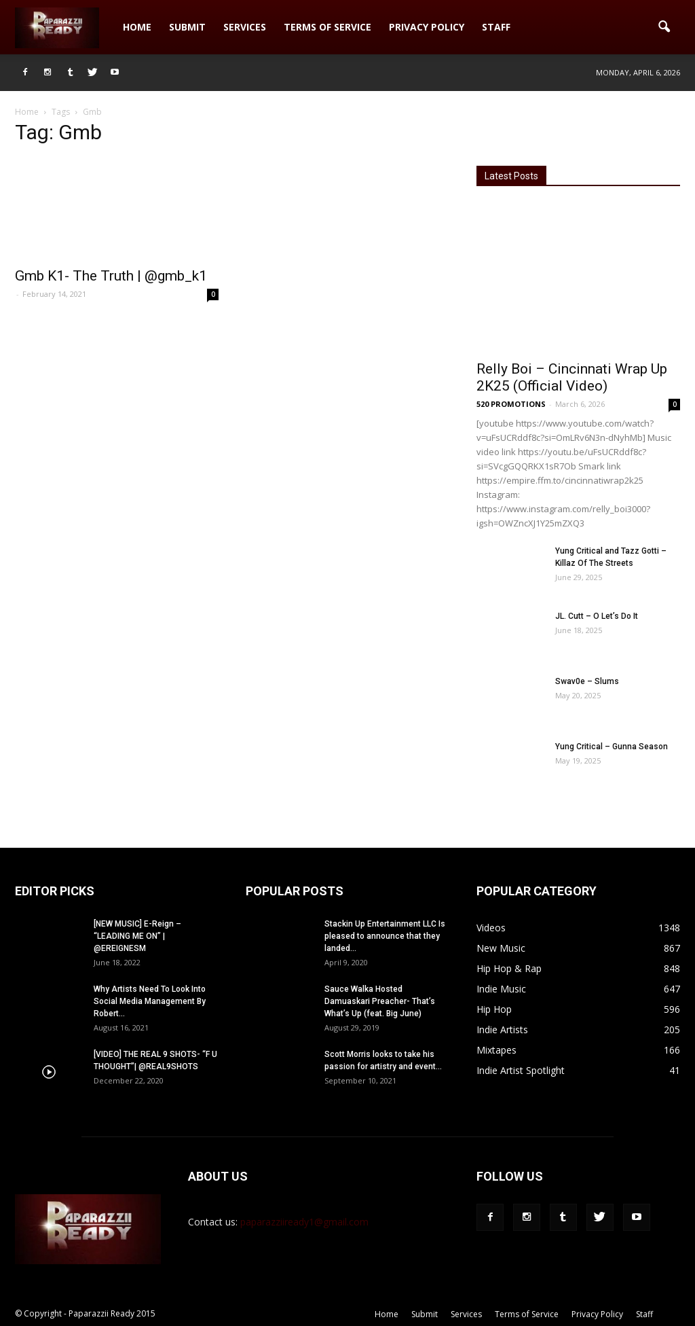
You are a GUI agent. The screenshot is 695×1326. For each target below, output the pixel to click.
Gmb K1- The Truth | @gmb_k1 (111, 276)
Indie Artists (502, 1029)
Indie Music (501, 988)
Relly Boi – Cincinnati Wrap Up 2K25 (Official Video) (571, 377)
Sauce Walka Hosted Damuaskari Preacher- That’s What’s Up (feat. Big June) (379, 1001)
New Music (500, 948)
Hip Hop (494, 1009)
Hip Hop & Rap (509, 968)
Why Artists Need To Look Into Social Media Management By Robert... (150, 1001)
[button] (663, 27)
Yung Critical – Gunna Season (611, 746)
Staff (496, 26)
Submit (187, 26)
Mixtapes (496, 1049)
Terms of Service (327, 26)
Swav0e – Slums (587, 681)
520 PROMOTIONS (511, 404)
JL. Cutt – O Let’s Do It (596, 616)
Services (244, 26)
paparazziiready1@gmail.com (304, 1221)
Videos (491, 927)
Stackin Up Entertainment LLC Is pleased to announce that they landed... (384, 936)
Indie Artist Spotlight (520, 1070)
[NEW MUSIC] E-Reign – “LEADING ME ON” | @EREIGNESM (137, 936)
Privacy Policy (426, 26)
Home (137, 26)
